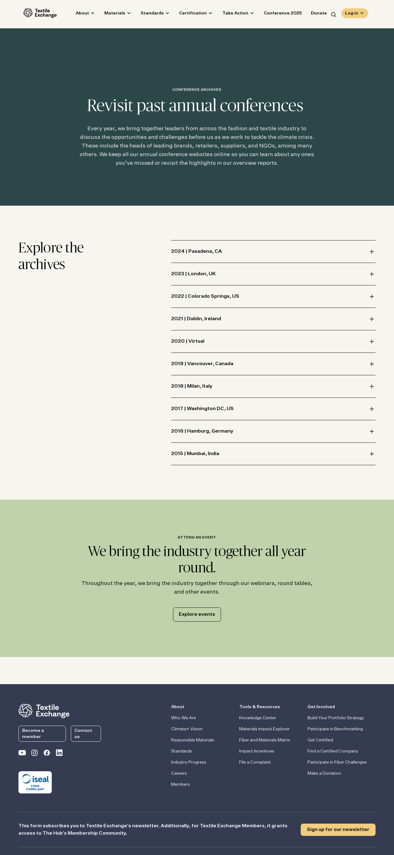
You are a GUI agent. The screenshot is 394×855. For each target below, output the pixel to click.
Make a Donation (324, 773)
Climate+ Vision (187, 729)
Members (180, 784)
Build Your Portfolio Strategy (336, 718)
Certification (188, 14)
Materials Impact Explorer (264, 729)
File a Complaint (255, 762)
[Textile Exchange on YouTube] (22, 754)
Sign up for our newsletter (338, 829)
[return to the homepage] (44, 710)
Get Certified (320, 740)
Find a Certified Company (333, 751)
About (77, 14)
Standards (147, 14)
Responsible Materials (192, 740)
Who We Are (183, 718)
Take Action (230, 14)
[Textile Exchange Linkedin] (59, 754)
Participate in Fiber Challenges (337, 762)
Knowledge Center (257, 718)
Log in (351, 14)
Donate (314, 14)
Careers (179, 773)
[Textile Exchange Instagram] (34, 754)
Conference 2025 (278, 14)
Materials (109, 14)
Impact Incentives (256, 751)
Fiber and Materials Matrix (264, 740)
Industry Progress (188, 762)
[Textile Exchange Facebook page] (46, 754)
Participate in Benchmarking (335, 729)
